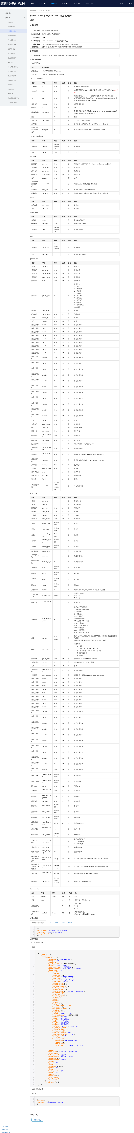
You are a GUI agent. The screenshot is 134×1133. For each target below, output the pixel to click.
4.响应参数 (125, 1001)
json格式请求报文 (38, 923)
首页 (32, 3)
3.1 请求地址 (127, 992)
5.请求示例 (125, 1004)
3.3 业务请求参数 (128, 998)
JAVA (57, 923)
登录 (122, 3)
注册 (130, 3)
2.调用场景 (125, 986)
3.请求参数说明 (126, 989)
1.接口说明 (125, 983)
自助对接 (42, 3)
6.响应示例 (125, 1007)
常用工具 (124, 1016)
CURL (70, 923)
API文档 (54, 3)
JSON (34, 947)
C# (63, 923)
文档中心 (65, 3)
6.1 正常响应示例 (128, 1010)
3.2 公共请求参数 (128, 995)
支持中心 (77, 3)
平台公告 (89, 3)
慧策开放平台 (13, 3)
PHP (49, 923)
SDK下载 (37, 1120)
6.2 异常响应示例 (128, 1013)
